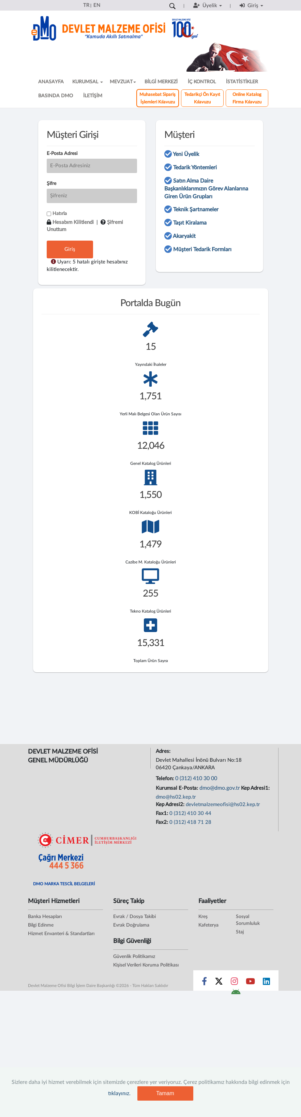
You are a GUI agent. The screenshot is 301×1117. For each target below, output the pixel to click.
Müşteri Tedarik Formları (202, 249)
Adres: (164, 751)
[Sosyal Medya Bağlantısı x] (219, 983)
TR (86, 5)
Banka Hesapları (45, 916)
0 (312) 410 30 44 (190, 813)
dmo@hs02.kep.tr (176, 797)
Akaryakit (184, 236)
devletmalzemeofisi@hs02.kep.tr (223, 804)
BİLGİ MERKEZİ (161, 82)
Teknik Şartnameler (196, 209)
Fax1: (162, 813)
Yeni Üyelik (186, 154)
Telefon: (165, 778)
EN (96, 5)
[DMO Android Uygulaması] (235, 994)
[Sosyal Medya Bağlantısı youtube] (250, 983)
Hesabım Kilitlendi (73, 222)
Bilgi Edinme (41, 925)
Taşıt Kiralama (190, 223)
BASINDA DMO (55, 96)
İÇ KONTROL (202, 82)
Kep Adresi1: (256, 788)
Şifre (51, 183)
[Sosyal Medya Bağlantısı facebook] (204, 983)
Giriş (69, 249)
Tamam (165, 1093)
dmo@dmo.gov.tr (219, 788)
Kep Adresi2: (171, 804)
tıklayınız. (119, 1093)
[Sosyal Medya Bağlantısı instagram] (234, 983)
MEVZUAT (123, 82)
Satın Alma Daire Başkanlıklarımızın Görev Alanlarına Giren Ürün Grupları (206, 188)
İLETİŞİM (92, 96)
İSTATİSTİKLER (242, 82)
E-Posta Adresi (62, 153)
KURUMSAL (87, 82)
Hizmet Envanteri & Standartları (61, 933)
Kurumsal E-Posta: (177, 788)
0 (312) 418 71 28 (190, 822)
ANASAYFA (51, 82)
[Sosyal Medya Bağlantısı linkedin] (266, 983)
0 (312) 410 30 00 (196, 778)
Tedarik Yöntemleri (195, 167)
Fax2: (162, 822)
